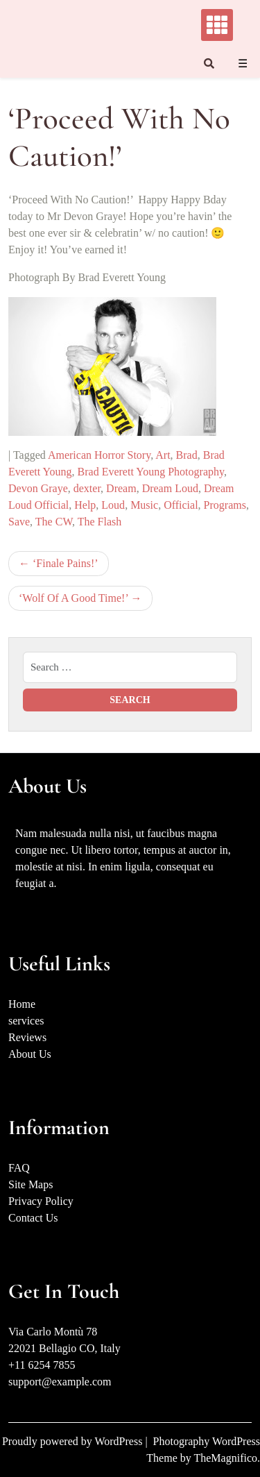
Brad (187, 455)
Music (144, 505)
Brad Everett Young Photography (151, 472)
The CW (53, 522)
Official (181, 505)
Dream (121, 488)
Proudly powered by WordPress (73, 1441)
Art (162, 455)
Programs (225, 505)
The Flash (100, 522)
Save (19, 522)
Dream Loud (170, 488)
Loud (113, 505)
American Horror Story (99, 455)
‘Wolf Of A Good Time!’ (73, 598)
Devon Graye (38, 488)
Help (85, 505)
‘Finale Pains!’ (65, 563)
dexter (87, 488)
